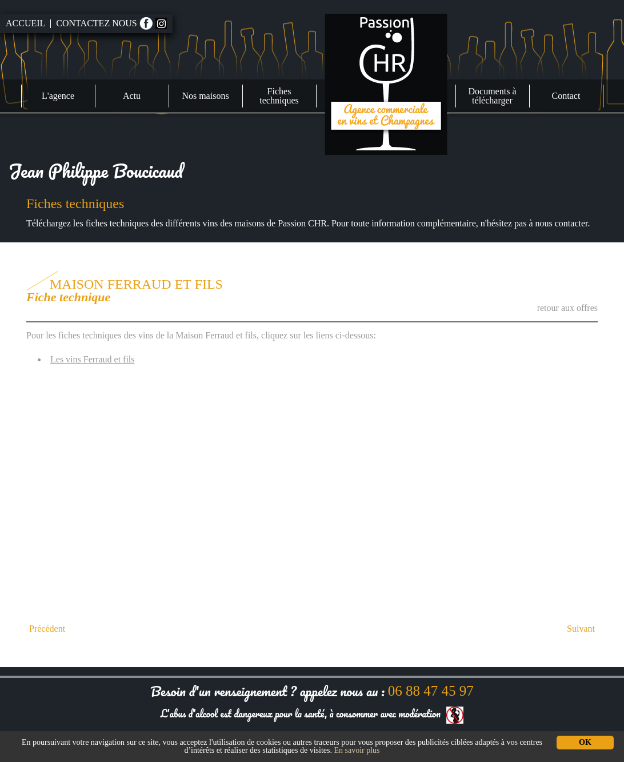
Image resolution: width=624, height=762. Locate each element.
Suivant (581, 628)
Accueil (25, 23)
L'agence (58, 96)
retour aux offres (567, 308)
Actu (132, 96)
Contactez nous (96, 23)
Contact (566, 96)
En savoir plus (356, 750)
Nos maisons (205, 96)
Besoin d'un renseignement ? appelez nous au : (311, 691)
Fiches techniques (278, 95)
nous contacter (561, 223)
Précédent (47, 628)
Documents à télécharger (493, 95)
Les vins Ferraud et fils (92, 359)
